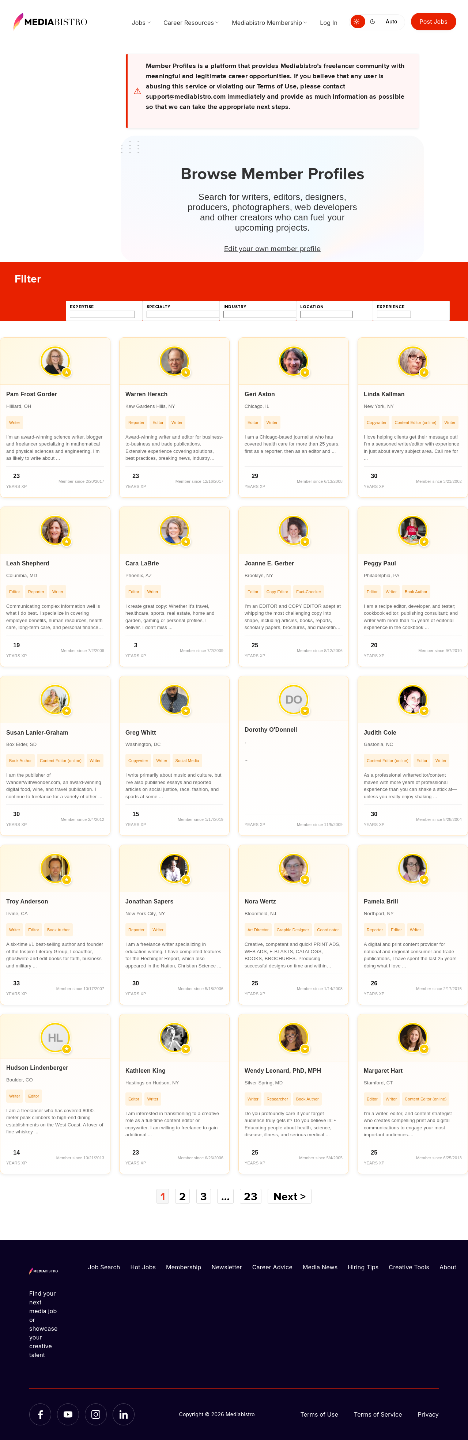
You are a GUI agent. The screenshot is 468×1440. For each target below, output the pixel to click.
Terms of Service (378, 1414)
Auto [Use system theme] (391, 21)
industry (234, 307)
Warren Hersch (146, 394)
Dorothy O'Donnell (271, 730)
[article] (55, 417)
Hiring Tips (363, 1267)
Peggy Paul (380, 563)
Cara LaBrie (142, 563)
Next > (289, 1196)
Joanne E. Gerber (269, 563)
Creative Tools (409, 1267)
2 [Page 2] (182, 1196)
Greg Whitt (140, 733)
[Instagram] (96, 1414)
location (312, 307)
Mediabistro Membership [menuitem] (267, 22)
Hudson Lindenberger (37, 1068)
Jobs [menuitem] (139, 22)
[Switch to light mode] (358, 21)
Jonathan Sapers (149, 901)
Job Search (104, 1267)
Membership (183, 1267)
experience (390, 307)
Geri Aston (260, 394)
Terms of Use (319, 1414)
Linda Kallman (384, 394)
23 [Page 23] (250, 1196)
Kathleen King (145, 1071)
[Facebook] (40, 1414)
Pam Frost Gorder (31, 394)
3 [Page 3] (203, 1196)
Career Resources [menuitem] (188, 22)
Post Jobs (434, 21)
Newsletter (226, 1267)
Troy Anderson (27, 901)
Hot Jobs (143, 1267)
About (447, 1267)
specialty (158, 307)
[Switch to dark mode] (374, 21)
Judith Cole (380, 733)
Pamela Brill (381, 901)
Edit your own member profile (272, 248)
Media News (320, 1267)
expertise (82, 307)
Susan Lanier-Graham (37, 733)
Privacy (428, 1414)
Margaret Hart (383, 1071)
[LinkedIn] (124, 1414)
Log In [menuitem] (328, 22)
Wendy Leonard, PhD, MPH (283, 1071)
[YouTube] (68, 1414)
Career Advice (272, 1267)
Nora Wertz (260, 901)
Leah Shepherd (27, 563)
